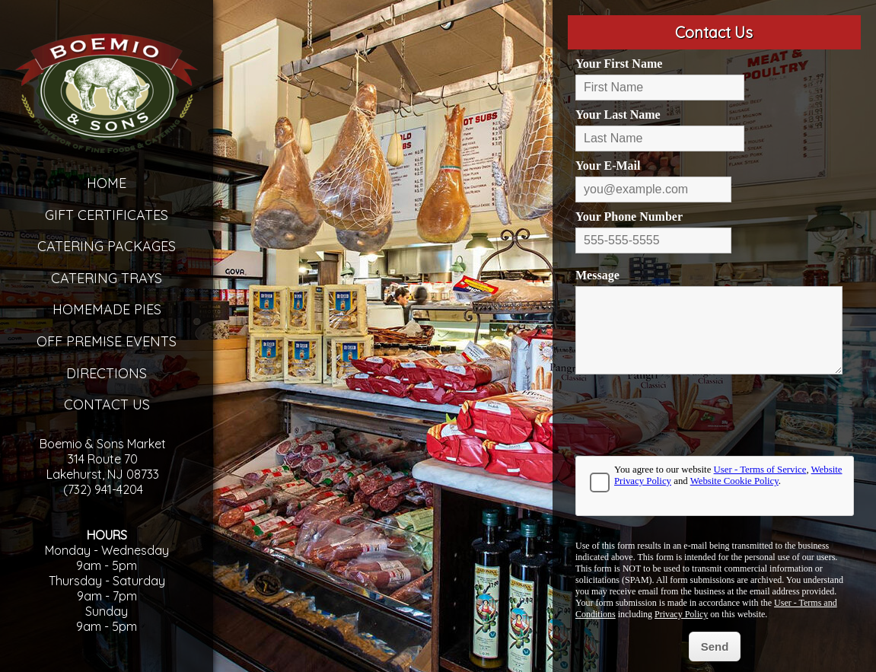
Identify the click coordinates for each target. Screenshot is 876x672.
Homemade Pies (107, 309)
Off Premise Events (107, 341)
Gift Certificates (106, 215)
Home (106, 183)
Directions (106, 373)
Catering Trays (106, 278)
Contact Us (107, 404)
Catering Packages (106, 246)
